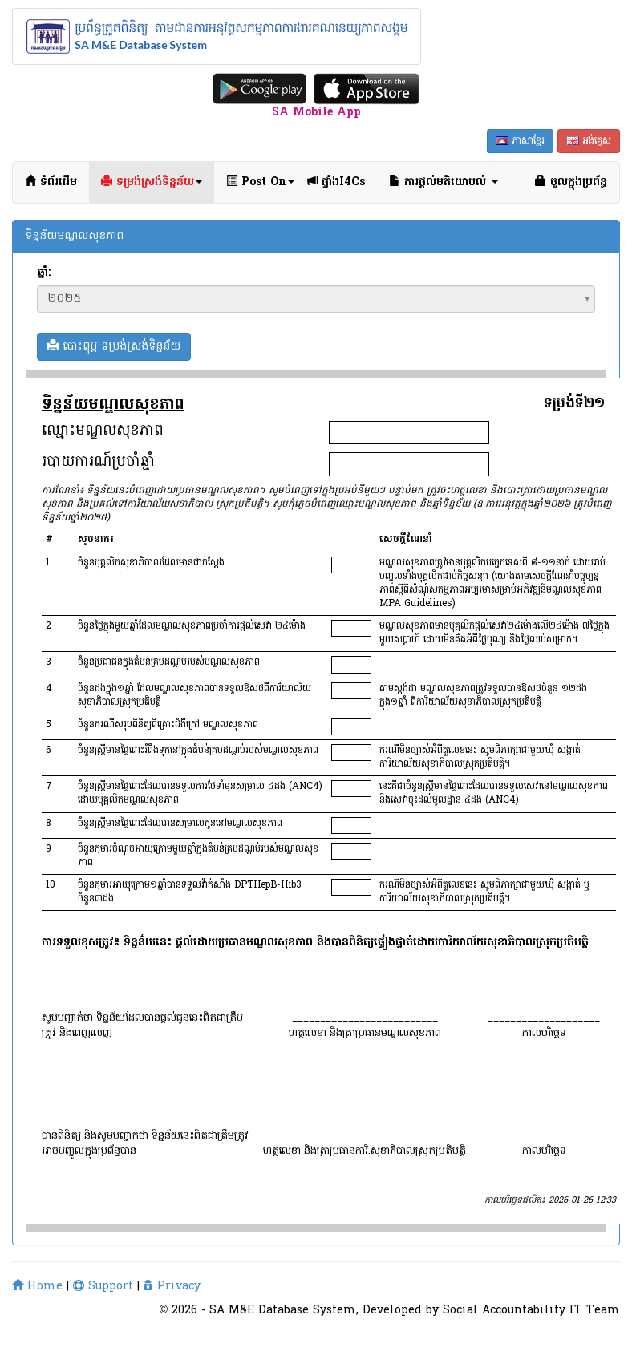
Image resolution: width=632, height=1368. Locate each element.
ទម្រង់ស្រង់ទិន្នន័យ (151, 182)
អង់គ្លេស (588, 141)
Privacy (172, 1286)
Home (37, 1286)
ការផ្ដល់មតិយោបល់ (443, 182)
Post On (260, 182)
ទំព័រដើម (51, 182)
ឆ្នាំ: (44, 273)
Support (103, 1286)
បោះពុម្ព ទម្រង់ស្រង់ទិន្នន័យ (113, 346)
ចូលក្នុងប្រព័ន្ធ (571, 182)
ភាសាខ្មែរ (520, 141)
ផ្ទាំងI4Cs (335, 182)
